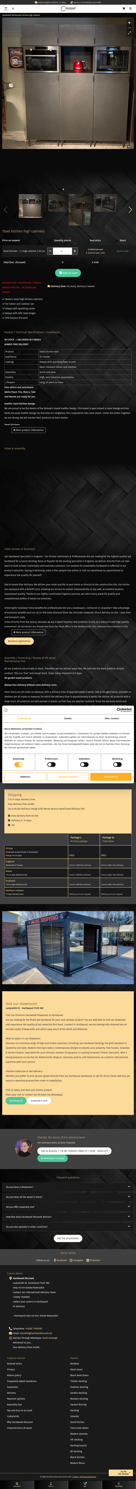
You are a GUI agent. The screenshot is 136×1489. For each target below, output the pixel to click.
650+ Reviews (123, 1474)
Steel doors (76, 1369)
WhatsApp (16, 1100)
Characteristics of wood (19, 1428)
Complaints (13, 1416)
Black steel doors (79, 1375)
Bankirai (74, 1363)
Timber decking (78, 1381)
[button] (130, 210)
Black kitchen (77, 1457)
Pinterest (93, 1260)
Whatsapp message (52, 1158)
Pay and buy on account (19, 1410)
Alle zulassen (111, 776)
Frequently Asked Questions (21, 1381)
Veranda (74, 1416)
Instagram (76, 1260)
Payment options (16, 1398)
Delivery (11, 1392)
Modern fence (77, 1463)
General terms (14, 1363)
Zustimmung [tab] (24, 718)
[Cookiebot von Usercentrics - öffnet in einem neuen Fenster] (119, 710)
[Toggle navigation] (6, 9)
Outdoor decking (79, 1387)
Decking (74, 1410)
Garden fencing (78, 1404)
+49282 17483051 (33, 1328)
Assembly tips (14, 1404)
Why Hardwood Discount (20, 1422)
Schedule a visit (39, 1100)
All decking (76, 1451)
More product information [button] (28, 430)
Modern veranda (79, 1433)
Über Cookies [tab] (112, 718)
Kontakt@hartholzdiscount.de (36, 1333)
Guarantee (12, 1387)
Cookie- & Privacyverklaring (84, 1477)
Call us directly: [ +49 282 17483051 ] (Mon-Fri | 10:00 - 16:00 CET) (74, 1151)
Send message (50, 1338)
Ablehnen (25, 776)
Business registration (19, 641)
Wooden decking (79, 1398)
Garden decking (78, 1392)
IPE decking (76, 1439)
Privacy (11, 1369)
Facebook (60, 1260)
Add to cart (68, 273)
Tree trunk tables (79, 1428)
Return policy (14, 1375)
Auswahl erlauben (68, 776)
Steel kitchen (77, 1422)
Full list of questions (68, 1238)
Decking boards (78, 1445)
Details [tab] (68, 718)
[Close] (130, 1472)
